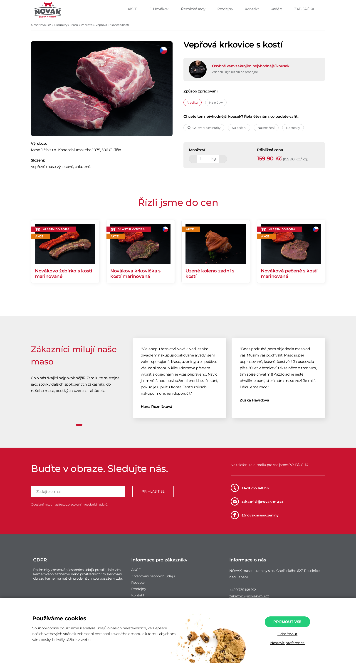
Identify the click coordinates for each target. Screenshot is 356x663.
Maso (74, 25)
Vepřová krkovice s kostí (112, 25)
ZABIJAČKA (304, 9)
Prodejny (225, 9)
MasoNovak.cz (41, 25)
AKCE (133, 9)
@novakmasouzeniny (255, 515)
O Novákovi (159, 9)
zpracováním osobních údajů (86, 504)
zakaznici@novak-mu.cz (257, 501)
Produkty (60, 25)
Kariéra (277, 9)
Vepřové (86, 25)
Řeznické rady (193, 9)
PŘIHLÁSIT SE (153, 491)
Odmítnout (287, 634)
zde (119, 578)
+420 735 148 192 (250, 488)
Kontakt (252, 9)
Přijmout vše (287, 622)
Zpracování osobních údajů (153, 576)
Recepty (138, 582)
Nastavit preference (287, 643)
